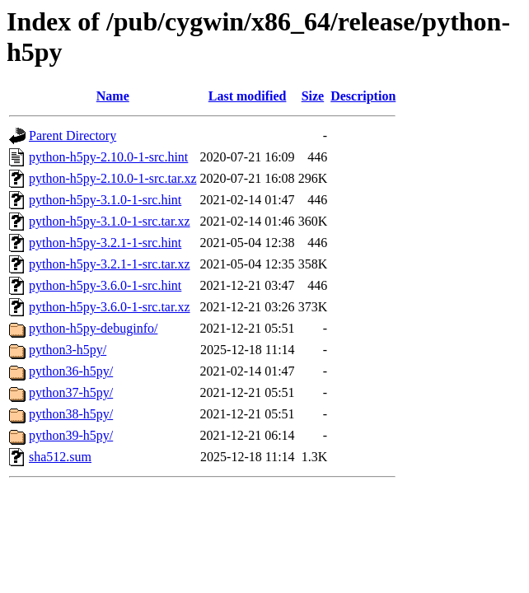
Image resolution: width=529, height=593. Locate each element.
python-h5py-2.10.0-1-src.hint (108, 157)
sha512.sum (60, 457)
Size (313, 96)
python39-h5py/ (71, 435)
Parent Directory (72, 135)
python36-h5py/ (71, 371)
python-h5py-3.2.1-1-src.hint (105, 243)
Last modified (247, 96)
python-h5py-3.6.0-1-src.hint (105, 285)
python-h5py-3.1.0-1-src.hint (105, 200)
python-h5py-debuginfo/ (93, 328)
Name (112, 96)
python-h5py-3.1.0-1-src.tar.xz (109, 221)
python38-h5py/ (71, 414)
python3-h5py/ (67, 350)
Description (363, 96)
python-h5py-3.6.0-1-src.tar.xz (109, 307)
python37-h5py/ (71, 392)
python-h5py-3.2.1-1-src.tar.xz (109, 264)
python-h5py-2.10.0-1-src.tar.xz (113, 178)
